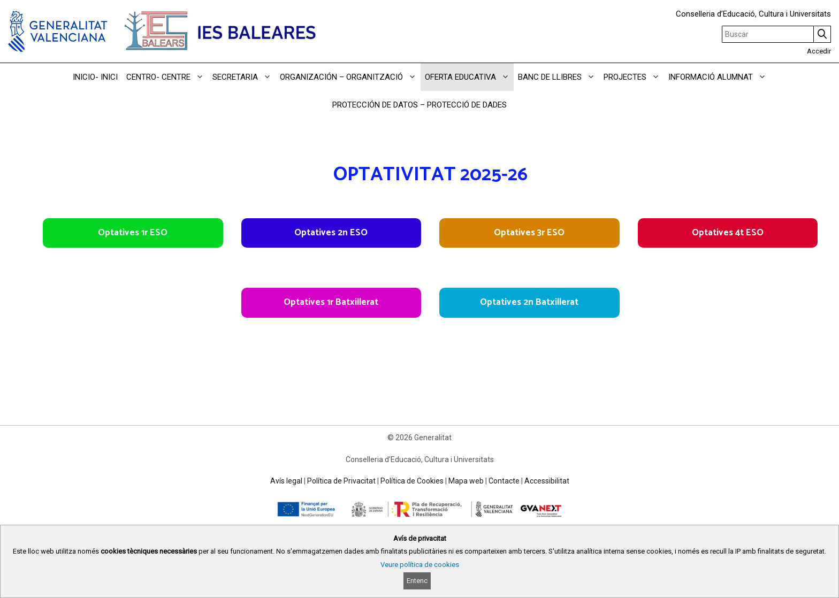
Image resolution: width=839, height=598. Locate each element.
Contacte (504, 481)
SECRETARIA (244, 77)
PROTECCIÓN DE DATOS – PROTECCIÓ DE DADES (419, 105)
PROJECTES (634, 77)
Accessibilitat (546, 481)
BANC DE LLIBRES (558, 77)
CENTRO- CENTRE (167, 77)
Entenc (417, 581)
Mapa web (466, 481)
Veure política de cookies (419, 565)
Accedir (819, 51)
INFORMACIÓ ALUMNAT (719, 77)
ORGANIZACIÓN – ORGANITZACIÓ (350, 77)
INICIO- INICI (95, 77)
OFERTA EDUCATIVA (469, 77)
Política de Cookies (412, 481)
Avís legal (286, 481)
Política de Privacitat (341, 481)
